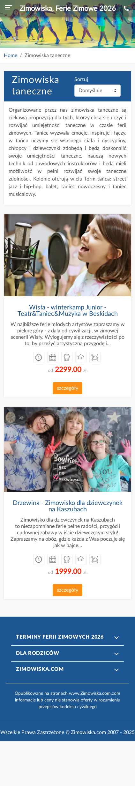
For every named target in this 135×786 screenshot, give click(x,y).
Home (10, 55)
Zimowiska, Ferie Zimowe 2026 (67, 8)
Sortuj (81, 79)
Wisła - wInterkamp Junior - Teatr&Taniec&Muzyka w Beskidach (68, 310)
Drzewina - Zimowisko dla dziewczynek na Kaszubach (68, 506)
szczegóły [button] (67, 388)
